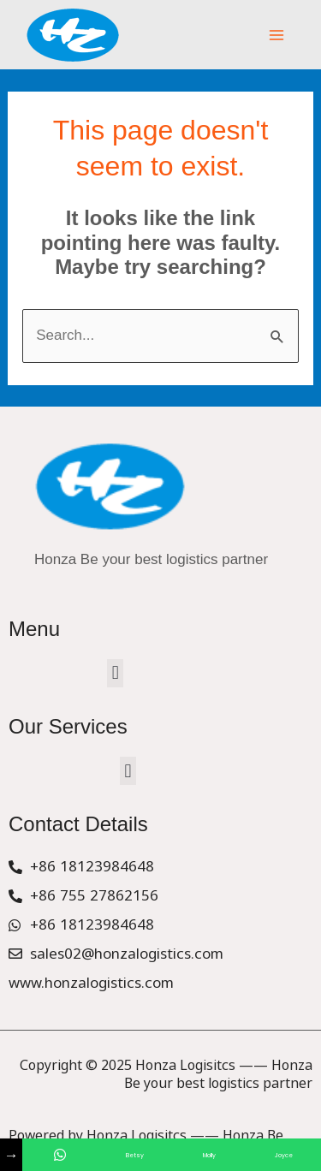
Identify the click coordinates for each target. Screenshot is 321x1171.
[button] (115, 673)
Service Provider (53, 1136)
